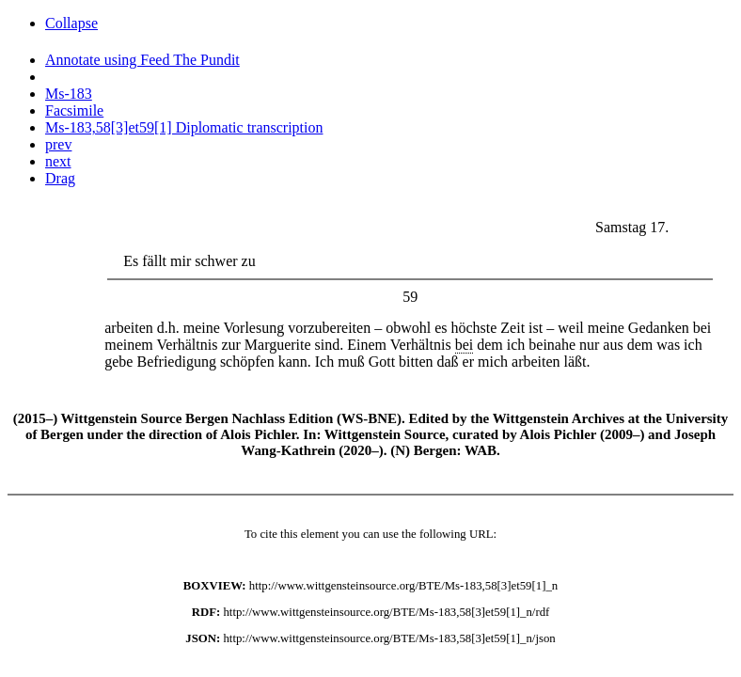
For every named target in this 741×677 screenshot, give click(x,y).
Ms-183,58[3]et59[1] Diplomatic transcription (184, 127)
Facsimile (74, 110)
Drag (60, 178)
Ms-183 (68, 94)
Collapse (71, 23)
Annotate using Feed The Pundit (142, 60)
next (58, 161)
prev (58, 144)
